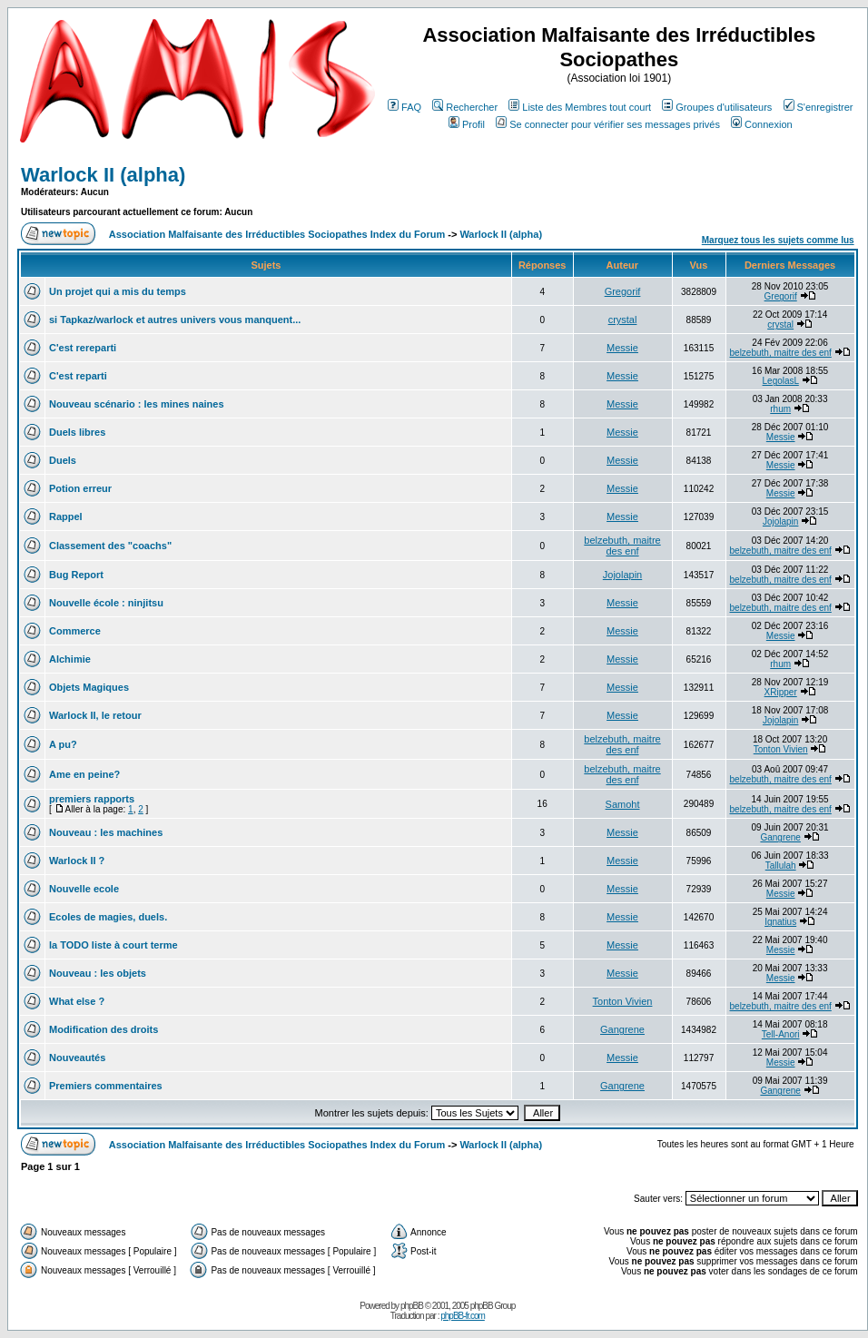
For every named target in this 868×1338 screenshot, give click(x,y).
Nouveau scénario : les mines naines (136, 403)
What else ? (76, 1001)
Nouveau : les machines (106, 832)
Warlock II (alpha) (103, 174)
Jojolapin (780, 521)
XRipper (780, 692)
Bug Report (76, 574)
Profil (467, 124)
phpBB (411, 1306)
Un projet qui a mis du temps (117, 291)
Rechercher (465, 107)
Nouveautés (77, 1057)
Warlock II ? (76, 860)
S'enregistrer (818, 107)
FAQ (404, 107)
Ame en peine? (84, 774)
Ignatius (780, 922)
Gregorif (623, 291)
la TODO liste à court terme (113, 945)
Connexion (762, 124)
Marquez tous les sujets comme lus (778, 240)
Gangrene (780, 837)
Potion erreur (80, 488)
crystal (622, 319)
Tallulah (780, 866)
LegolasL (781, 381)
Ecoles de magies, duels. (108, 916)
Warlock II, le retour (95, 715)
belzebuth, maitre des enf (781, 353)
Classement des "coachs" (110, 545)
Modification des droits (103, 1029)
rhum (780, 409)
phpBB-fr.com (462, 1316)
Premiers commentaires (106, 1085)
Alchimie (70, 659)
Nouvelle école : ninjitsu (106, 602)
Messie (622, 347)
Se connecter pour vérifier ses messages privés (608, 124)
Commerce (75, 630)
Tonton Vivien (781, 749)
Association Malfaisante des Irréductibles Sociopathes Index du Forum (277, 234)
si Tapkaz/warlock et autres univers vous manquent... (175, 319)
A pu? (63, 744)
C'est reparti (78, 375)
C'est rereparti (82, 347)
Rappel (66, 516)
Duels (62, 460)
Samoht (623, 804)
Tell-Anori (781, 1034)
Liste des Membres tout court (579, 107)
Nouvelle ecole (84, 888)
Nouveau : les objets (97, 973)
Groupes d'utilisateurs (717, 107)
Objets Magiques (89, 687)
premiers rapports (91, 798)
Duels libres (77, 432)
